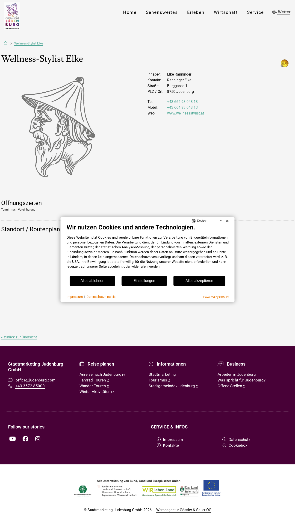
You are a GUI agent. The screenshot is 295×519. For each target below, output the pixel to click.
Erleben (196, 12)
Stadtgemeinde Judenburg (173, 386)
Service (255, 12)
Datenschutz (236, 439)
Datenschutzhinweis (100, 297)
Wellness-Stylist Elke (28, 43)
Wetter (281, 12)
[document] (148, 249)
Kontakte (168, 445)
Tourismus (159, 380)
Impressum (170, 439)
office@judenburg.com (36, 380)
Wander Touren (94, 386)
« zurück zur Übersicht (19, 337)
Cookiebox (234, 445)
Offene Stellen (231, 386)
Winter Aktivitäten (97, 391)
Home (130, 12)
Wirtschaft (226, 12)
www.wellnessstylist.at (185, 113)
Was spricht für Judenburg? (242, 380)
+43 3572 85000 (30, 386)
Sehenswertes (162, 12)
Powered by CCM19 (216, 297)
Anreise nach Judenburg (102, 374)
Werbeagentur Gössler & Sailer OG (183, 510)
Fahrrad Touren (94, 380)
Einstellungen (144, 281)
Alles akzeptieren (199, 281)
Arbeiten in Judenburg (237, 374)
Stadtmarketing (162, 374)
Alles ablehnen (92, 281)
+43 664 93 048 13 (182, 102)
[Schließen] (227, 220)
